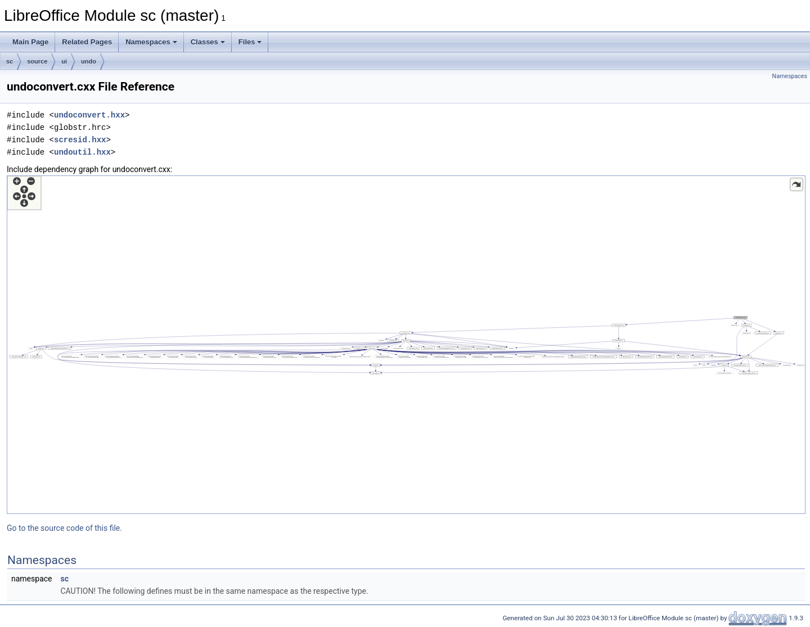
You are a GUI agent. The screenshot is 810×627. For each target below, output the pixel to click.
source (37, 61)
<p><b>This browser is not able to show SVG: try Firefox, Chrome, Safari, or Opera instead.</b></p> (406, 344)
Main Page (30, 42)
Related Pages (87, 42)
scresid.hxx (80, 139)
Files (250, 42)
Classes (208, 42)
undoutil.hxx (82, 152)
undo (88, 61)
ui (64, 61)
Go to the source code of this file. (64, 528)
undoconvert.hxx (89, 115)
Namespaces (151, 42)
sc (9, 61)
